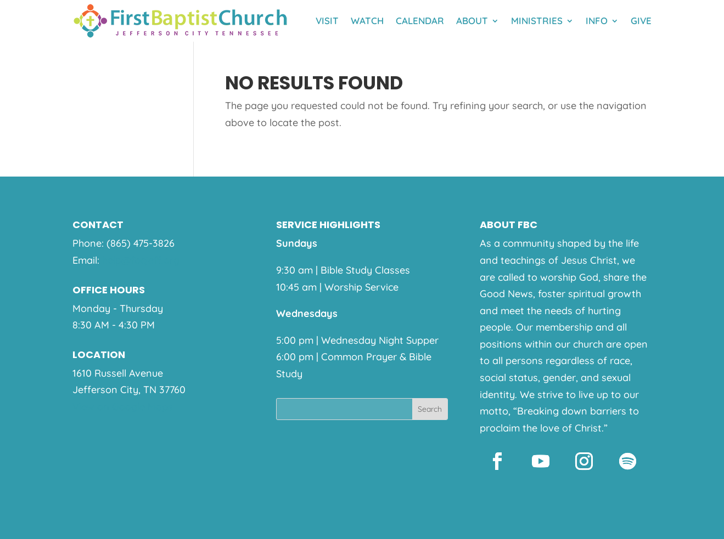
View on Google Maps (122, 406)
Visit (327, 20)
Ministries (537, 20)
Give (641, 20)
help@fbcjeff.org (140, 260)
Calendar (420, 20)
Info (597, 20)
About (472, 20)
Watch (367, 20)
